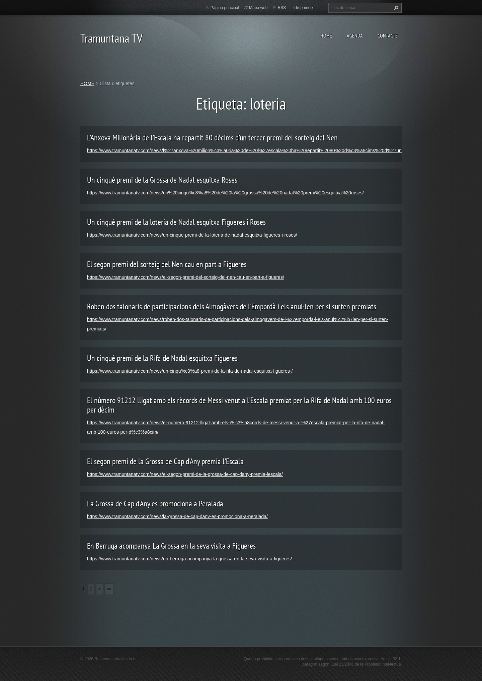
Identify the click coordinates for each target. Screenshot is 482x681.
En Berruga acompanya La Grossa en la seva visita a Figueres (171, 546)
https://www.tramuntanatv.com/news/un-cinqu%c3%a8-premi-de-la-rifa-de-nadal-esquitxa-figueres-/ (190, 371)
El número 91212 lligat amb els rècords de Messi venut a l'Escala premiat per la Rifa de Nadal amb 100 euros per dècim (239, 405)
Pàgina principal (225, 7)
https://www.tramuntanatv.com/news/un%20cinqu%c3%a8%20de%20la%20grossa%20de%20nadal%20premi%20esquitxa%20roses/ (225, 192)
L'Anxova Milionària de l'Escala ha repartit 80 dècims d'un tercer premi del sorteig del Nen (212, 137)
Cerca (395, 8)
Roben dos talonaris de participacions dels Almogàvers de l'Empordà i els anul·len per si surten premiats (231, 306)
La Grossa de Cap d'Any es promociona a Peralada (155, 503)
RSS (281, 7)
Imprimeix (304, 7)
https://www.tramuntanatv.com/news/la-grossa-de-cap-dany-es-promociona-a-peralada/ (177, 516)
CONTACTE (388, 35)
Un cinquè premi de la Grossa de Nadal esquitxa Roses (162, 180)
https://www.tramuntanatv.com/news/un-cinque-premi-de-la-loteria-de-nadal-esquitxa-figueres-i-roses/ (192, 235)
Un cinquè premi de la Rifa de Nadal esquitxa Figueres (162, 358)
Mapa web (258, 7)
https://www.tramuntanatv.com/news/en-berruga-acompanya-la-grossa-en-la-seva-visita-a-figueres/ (189, 558)
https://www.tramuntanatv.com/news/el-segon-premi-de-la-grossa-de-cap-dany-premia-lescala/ (185, 474)
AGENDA (355, 35)
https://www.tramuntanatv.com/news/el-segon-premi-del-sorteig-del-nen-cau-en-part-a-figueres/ (185, 277)
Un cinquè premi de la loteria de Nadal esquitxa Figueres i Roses (176, 222)
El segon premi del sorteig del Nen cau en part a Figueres (167, 264)
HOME (326, 35)
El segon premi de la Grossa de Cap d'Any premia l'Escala (165, 461)
